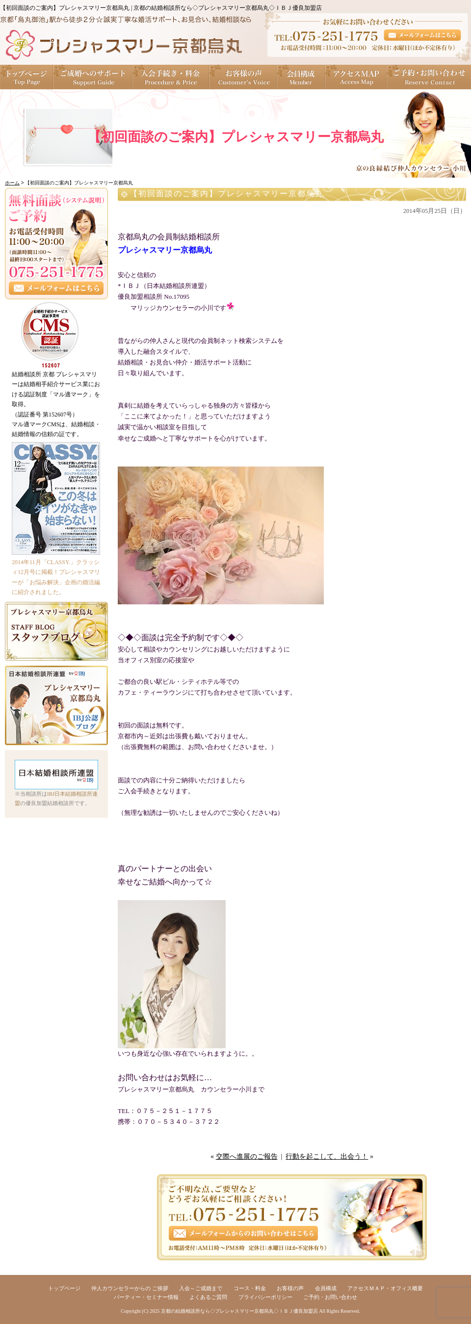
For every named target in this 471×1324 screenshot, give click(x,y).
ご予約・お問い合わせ (429, 77)
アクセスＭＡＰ (356, 77)
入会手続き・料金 (171, 77)
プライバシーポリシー (265, 1297)
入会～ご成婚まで (200, 1288)
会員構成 (301, 77)
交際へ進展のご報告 (247, 1156)
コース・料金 (250, 1288)
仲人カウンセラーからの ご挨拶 (129, 1288)
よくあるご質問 (208, 1297)
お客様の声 (243, 77)
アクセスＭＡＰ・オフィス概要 (385, 1288)
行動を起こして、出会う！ (327, 1156)
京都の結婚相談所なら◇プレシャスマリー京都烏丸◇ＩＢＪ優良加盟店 (239, 1311)
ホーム (12, 182)
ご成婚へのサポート (93, 77)
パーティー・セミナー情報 (146, 1297)
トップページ (26, 77)
